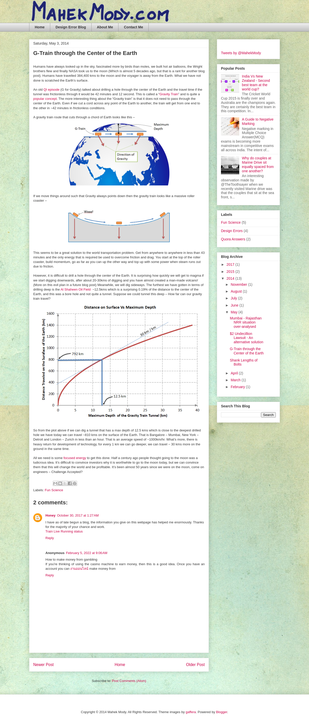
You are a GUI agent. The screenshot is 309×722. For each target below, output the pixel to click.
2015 (231, 272)
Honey (50, 515)
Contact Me (133, 27)
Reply (49, 538)
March (236, 380)
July (234, 298)
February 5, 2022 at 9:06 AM (86, 553)
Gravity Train (169, 94)
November (239, 284)
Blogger (221, 712)
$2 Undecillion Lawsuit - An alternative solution (246, 338)
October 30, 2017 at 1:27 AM (78, 515)
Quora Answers (233, 239)
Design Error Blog (71, 27)
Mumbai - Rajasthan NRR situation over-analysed (246, 322)
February (238, 387)
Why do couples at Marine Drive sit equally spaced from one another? (258, 164)
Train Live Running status (64, 531)
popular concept (45, 99)
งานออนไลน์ (79, 569)
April (235, 373)
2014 (231, 278)
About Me (105, 27)
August (237, 291)
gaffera (191, 712)
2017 (231, 264)
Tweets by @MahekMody (241, 53)
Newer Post (43, 664)
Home (40, 27)
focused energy (74, 458)
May (234, 312)
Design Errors (232, 231)
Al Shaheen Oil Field (76, 289)
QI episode (51, 89)
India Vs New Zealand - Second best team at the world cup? (256, 82)
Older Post (195, 664)
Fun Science (54, 490)
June (235, 305)
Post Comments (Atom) (129, 681)
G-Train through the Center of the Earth (247, 351)
